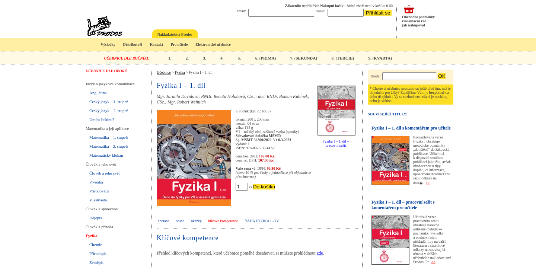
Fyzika (92, 235)
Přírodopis (97, 253)
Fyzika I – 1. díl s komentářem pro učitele (411, 128)
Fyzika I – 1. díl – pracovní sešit (335, 143)
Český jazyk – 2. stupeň (108, 110)
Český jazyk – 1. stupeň (108, 101)
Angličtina (97, 92)
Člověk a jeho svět (104, 173)
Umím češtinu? (101, 119)
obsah (180, 221)
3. (204, 58)
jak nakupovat (413, 25)
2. (187, 58)
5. (239, 58)
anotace (163, 221)
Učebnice (164, 72)
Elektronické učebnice (213, 44)
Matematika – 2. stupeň (108, 146)
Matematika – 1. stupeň (108, 137)
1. (169, 58)
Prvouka (96, 182)
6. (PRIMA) (265, 58)
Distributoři (132, 44)
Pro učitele (179, 44)
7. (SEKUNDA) (303, 58)
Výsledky (107, 44)
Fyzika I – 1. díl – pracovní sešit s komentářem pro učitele (403, 205)
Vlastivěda (98, 200)
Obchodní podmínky (418, 17)
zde (320, 253)
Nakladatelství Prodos (174, 34)
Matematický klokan (106, 155)
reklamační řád (414, 21)
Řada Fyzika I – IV (262, 221)
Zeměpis (96, 262)
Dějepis (95, 218)
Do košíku (264, 186)
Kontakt (156, 44)
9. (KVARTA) (380, 58)
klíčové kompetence (223, 221)
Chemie (95, 244)
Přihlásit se (378, 13)
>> (428, 183)
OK (441, 76)
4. (221, 58)
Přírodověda (99, 191)
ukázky (196, 221)
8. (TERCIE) (342, 58)
